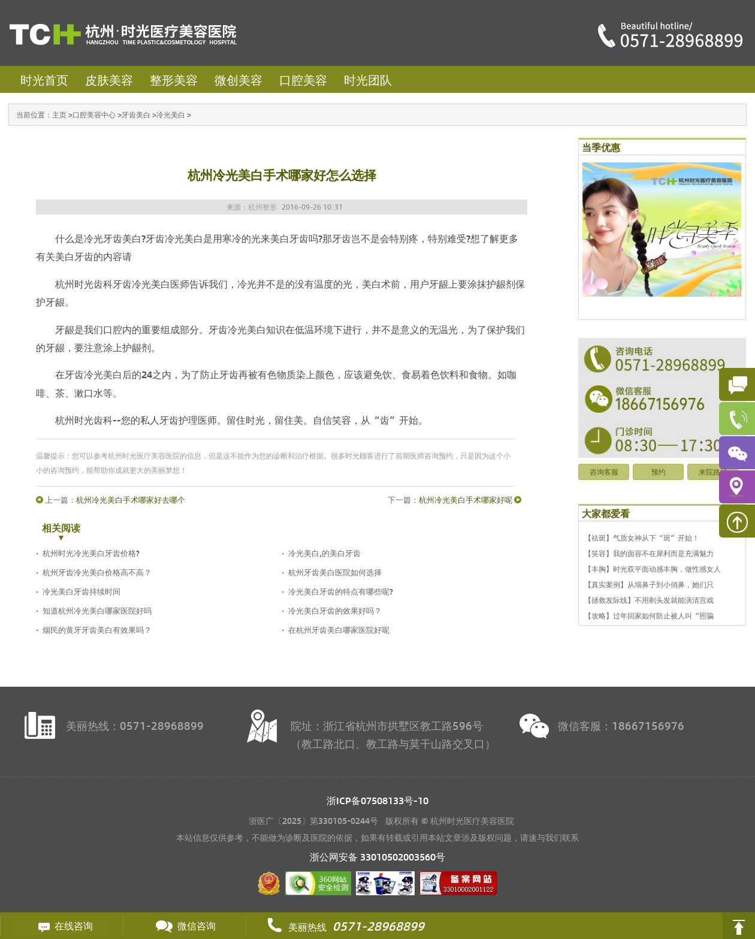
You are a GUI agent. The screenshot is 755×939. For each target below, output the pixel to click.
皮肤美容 (109, 79)
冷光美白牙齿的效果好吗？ (335, 610)
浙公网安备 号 (377, 856)
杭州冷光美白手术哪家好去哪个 (130, 499)
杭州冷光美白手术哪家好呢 (465, 499)
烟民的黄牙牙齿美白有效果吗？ (97, 629)
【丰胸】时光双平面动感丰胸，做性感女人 (652, 568)
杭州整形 (262, 206)
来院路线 (713, 471)
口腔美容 (303, 79)
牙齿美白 (136, 114)
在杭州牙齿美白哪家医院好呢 (338, 629)
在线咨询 (62, 926)
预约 (658, 471)
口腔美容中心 (94, 114)
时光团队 (368, 79)
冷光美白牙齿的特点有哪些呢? (340, 591)
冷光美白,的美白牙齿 (324, 552)
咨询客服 (604, 471)
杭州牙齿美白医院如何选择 (335, 572)
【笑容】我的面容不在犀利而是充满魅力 (649, 553)
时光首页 (44, 79)
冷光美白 (170, 114)
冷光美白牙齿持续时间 (81, 591)
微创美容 (238, 79)
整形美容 (174, 79)
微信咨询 (184, 926)
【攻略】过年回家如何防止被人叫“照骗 (649, 615)
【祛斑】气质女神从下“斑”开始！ (641, 537)
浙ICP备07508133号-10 (377, 800)
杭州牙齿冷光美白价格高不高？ (97, 572)
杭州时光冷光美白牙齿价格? (91, 552)
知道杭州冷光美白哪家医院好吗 (97, 610)
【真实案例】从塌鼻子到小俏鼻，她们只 (649, 584)
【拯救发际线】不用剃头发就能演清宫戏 (649, 599)
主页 (59, 114)
